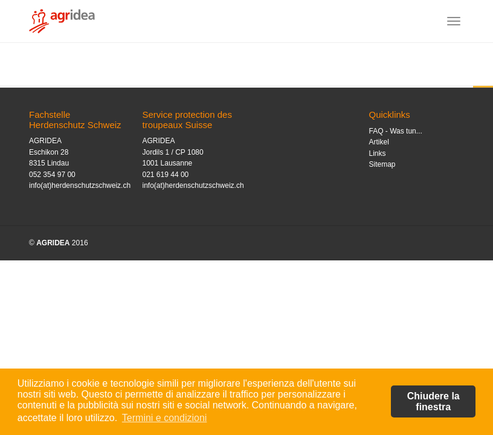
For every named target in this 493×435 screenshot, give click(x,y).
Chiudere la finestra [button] (433, 401)
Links (377, 153)
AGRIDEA (52, 243)
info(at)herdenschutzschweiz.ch (79, 185)
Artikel (379, 142)
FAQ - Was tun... (395, 131)
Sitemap (382, 164)
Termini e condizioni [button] (164, 418)
